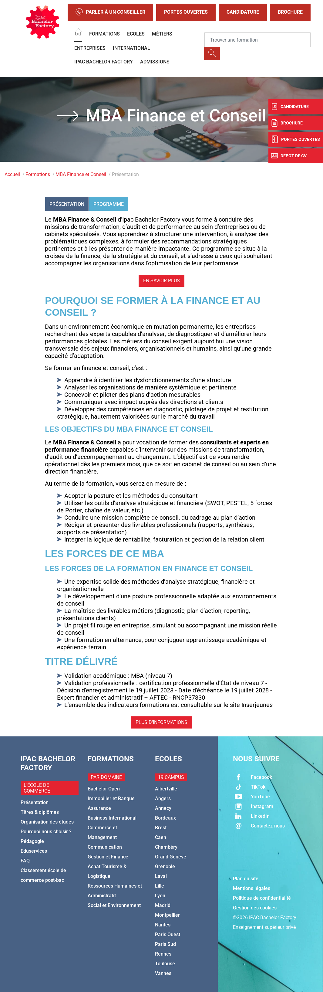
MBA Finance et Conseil (81, 174)
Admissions (155, 62)
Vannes (163, 973)
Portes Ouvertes (186, 12)
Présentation (66, 204)
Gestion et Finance (108, 857)
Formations (104, 34)
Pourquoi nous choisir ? (46, 831)
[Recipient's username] (257, 39)
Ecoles (136, 34)
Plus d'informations (161, 722)
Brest (161, 828)
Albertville (166, 789)
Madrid (162, 905)
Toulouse (165, 964)
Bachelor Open (104, 789)
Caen (160, 837)
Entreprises (90, 48)
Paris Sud (165, 944)
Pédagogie (32, 841)
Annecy (163, 808)
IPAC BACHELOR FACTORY (103, 62)
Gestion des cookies (255, 908)
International (131, 48)
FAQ (25, 861)
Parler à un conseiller (110, 12)
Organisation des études (47, 822)
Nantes (162, 925)
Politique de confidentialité (262, 898)
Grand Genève (170, 857)
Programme (108, 204)
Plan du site (245, 879)
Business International (112, 818)
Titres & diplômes (40, 812)
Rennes (163, 954)
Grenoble (165, 866)
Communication (105, 847)
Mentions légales (251, 888)
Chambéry (166, 847)
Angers (163, 798)
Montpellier (167, 915)
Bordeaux (165, 818)
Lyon (160, 896)
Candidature (243, 12)
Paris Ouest (167, 934)
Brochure (290, 12)
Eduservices (34, 851)
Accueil (12, 174)
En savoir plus (161, 281)
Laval (161, 876)
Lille (159, 886)
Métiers (162, 34)
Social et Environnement (114, 905)
